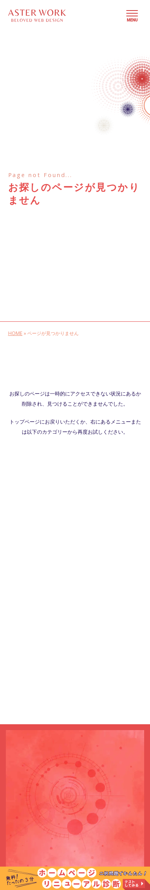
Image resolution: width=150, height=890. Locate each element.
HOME (15, 333)
